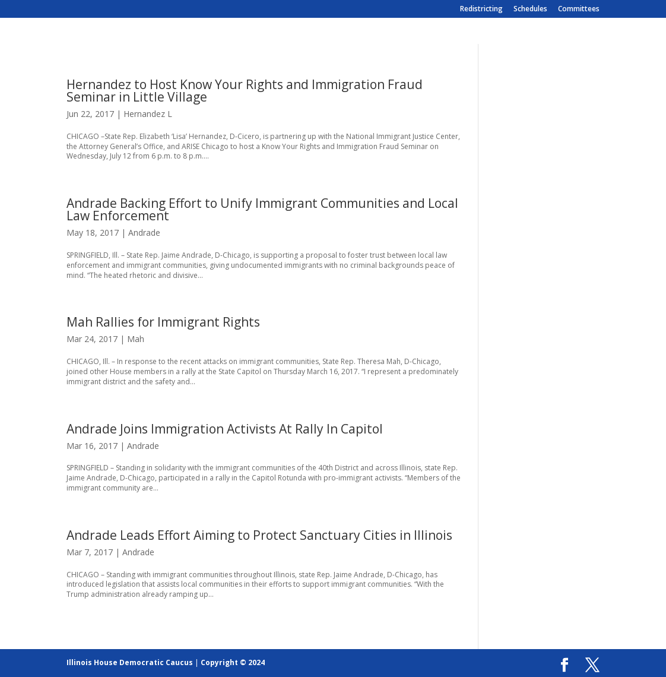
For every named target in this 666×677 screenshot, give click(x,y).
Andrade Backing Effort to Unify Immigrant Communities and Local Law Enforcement (262, 209)
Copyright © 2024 (233, 662)
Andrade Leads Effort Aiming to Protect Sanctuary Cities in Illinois (259, 535)
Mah (135, 338)
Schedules (530, 9)
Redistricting (481, 9)
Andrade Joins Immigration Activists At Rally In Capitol (224, 428)
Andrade (144, 232)
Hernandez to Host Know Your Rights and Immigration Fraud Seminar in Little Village (244, 90)
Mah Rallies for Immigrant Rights (163, 322)
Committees (579, 9)
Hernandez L (147, 113)
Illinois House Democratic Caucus (129, 662)
